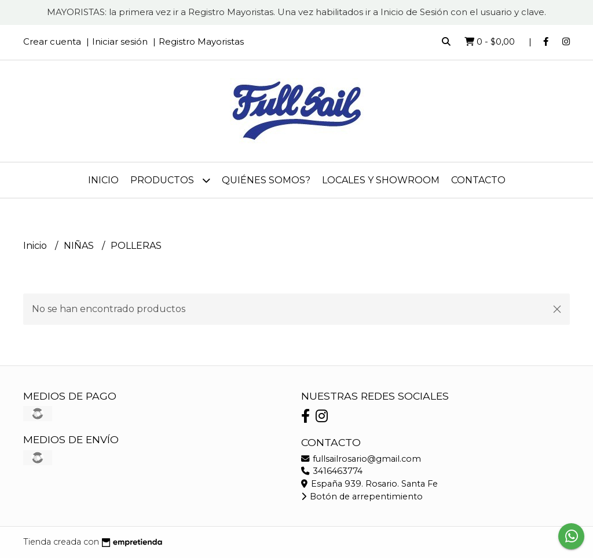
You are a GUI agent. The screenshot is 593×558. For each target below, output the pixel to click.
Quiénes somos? (266, 180)
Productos (170, 180)
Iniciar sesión (120, 41)
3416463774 (332, 471)
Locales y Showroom (381, 180)
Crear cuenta (52, 41)
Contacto (478, 180)
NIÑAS (80, 245)
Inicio (103, 180)
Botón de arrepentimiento (362, 496)
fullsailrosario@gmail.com (361, 459)
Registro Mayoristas (201, 41)
